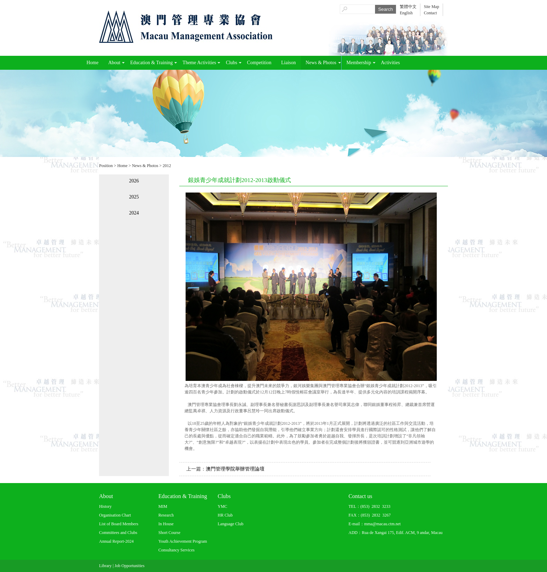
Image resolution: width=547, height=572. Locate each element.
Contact (430, 12)
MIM (162, 506)
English (406, 12)
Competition (259, 62)
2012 (167, 165)
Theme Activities (199, 62)
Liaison (288, 62)
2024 (134, 213)
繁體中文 (408, 6)
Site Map (431, 6)
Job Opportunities (129, 565)
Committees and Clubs (118, 532)
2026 (134, 180)
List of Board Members (118, 523)
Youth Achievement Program (182, 541)
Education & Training (151, 62)
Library (105, 565)
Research (166, 515)
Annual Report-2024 (116, 541)
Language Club (230, 523)
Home (92, 62)
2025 (134, 197)
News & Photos (321, 62)
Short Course (169, 532)
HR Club (225, 515)
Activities (390, 62)
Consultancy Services (176, 550)
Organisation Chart (115, 515)
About (114, 62)
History (105, 506)
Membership (358, 62)
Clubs (231, 62)
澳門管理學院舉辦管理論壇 (235, 469)
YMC (222, 506)
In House (166, 523)
